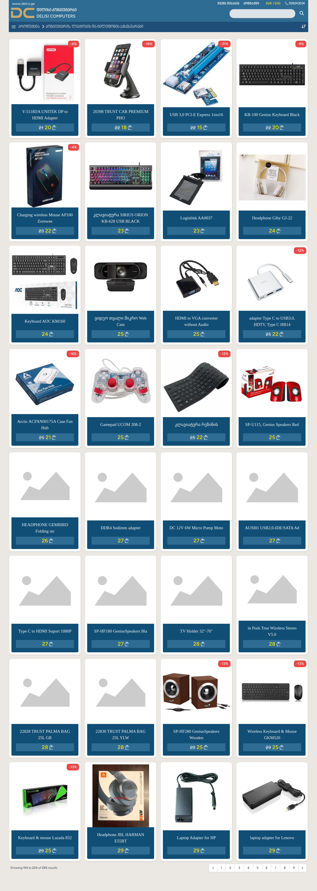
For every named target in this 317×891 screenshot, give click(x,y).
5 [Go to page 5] (257, 868)
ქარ (269, 3)
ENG (277, 3)
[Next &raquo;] (302, 868)
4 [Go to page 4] (248, 868)
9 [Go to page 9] (294, 868)
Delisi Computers (56, 16)
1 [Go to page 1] (221, 868)
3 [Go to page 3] (239, 868)
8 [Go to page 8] (285, 868)
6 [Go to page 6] (266, 868)
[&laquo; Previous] (213, 868)
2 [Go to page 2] (230, 868)
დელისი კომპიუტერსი (57, 10)
